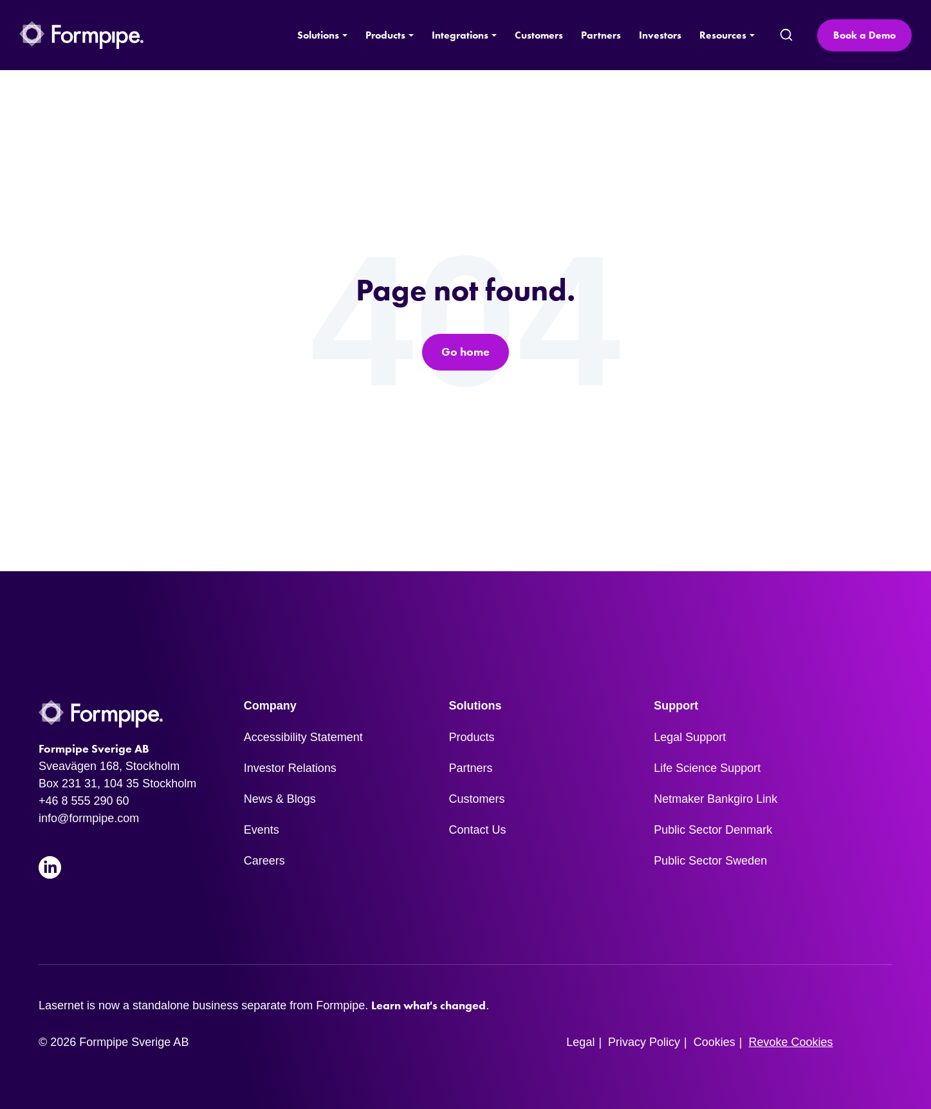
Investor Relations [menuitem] (290, 768)
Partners (601, 35)
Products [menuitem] (472, 737)
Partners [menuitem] (471, 768)
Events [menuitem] (261, 829)
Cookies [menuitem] (714, 1042)
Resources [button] (722, 35)
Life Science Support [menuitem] (707, 768)
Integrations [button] (460, 35)
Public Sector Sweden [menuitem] (710, 860)
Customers (539, 35)
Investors (660, 35)
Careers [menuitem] (264, 860)
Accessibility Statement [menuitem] (303, 737)
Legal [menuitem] (580, 1042)
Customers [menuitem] (477, 799)
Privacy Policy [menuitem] (644, 1042)
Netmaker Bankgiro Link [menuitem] (715, 799)
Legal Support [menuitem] (690, 737)
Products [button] (385, 35)
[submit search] (786, 35)
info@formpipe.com (89, 818)
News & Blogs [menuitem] (280, 799)
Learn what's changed (428, 1005)
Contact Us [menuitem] (477, 829)
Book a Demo (864, 35)
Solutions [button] (318, 35)
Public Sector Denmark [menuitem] (713, 829)
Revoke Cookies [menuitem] (791, 1042)
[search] (785, 35)
